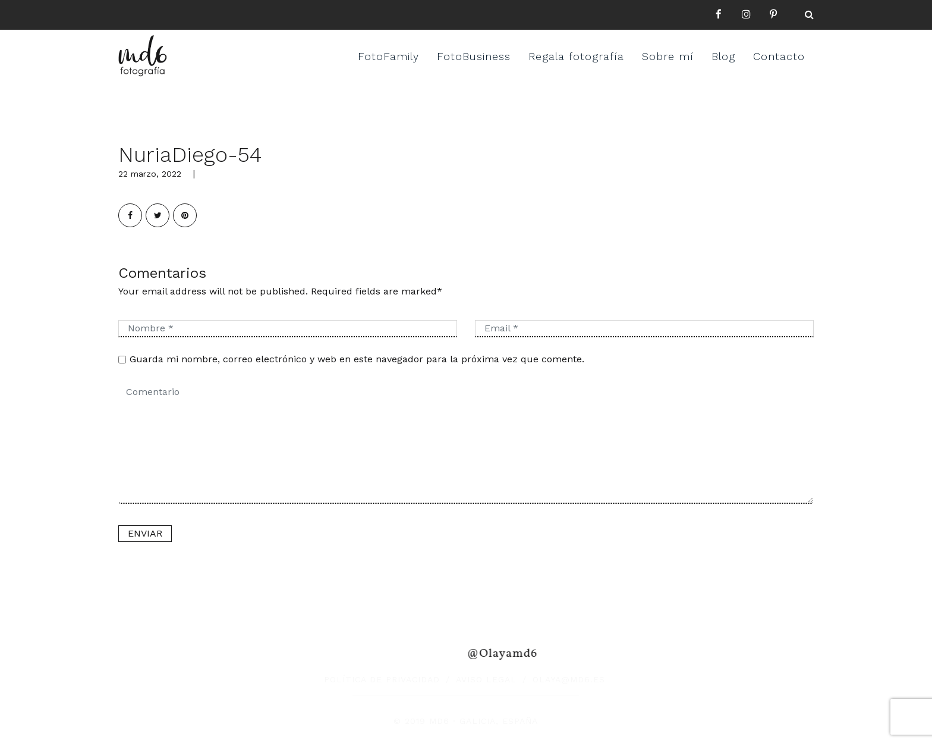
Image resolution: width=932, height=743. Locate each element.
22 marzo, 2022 (149, 173)
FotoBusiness (474, 56)
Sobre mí (668, 56)
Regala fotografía (576, 56)
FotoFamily (388, 56)
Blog (723, 56)
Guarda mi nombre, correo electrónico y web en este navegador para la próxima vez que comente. (357, 359)
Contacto (779, 56)
